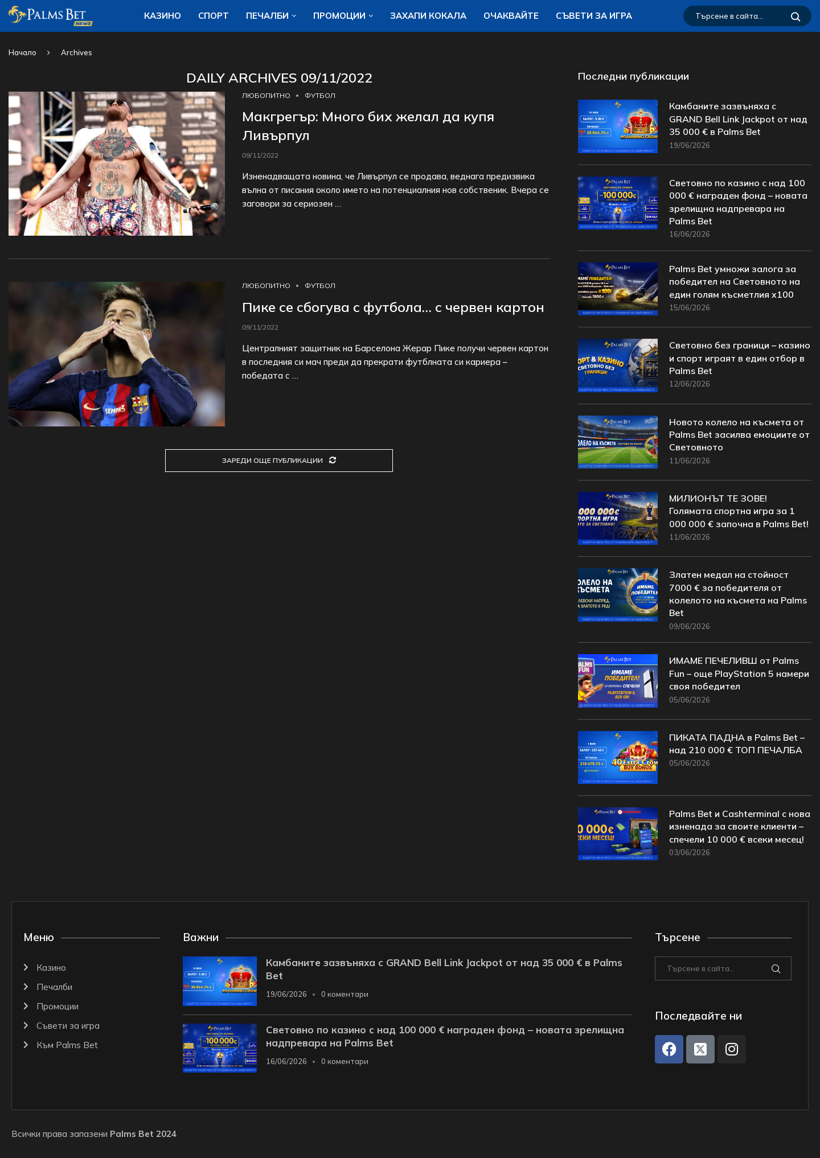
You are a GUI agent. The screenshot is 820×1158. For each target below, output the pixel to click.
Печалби (267, 15)
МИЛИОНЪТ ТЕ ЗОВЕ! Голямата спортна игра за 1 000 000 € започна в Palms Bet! (739, 510)
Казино (162, 15)
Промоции (339, 15)
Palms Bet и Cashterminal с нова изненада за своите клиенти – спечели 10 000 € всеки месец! (739, 826)
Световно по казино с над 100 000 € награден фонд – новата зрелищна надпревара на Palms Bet (738, 202)
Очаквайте (511, 15)
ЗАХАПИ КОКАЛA (428, 15)
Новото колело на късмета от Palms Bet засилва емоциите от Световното (739, 434)
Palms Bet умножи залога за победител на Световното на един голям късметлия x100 (734, 281)
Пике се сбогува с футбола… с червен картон (393, 306)
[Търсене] (747, 16)
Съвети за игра (594, 15)
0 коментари (344, 994)
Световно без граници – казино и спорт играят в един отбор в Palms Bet (739, 357)
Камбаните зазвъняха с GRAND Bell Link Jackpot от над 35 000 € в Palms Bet (738, 118)
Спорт (213, 15)
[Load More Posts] (279, 461)
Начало (22, 52)
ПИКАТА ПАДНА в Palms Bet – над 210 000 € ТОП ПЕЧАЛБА (737, 743)
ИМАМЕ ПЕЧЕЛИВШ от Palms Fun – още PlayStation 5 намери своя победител (739, 673)
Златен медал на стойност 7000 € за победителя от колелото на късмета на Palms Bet (738, 593)
